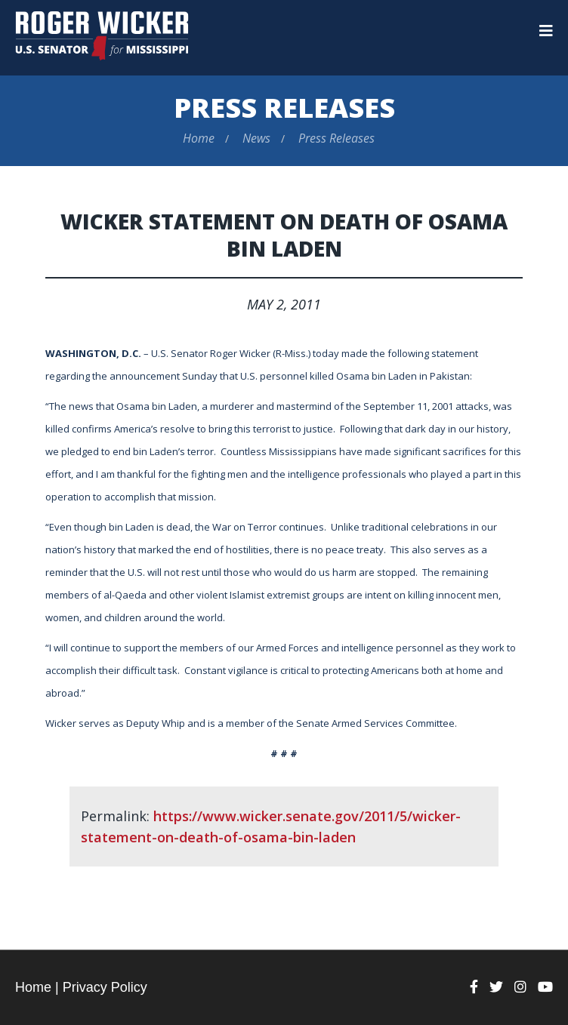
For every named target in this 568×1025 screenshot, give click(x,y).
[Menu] (546, 31)
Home (199, 138)
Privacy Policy (105, 987)
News (256, 138)
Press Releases (284, 107)
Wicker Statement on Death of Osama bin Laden (284, 235)
